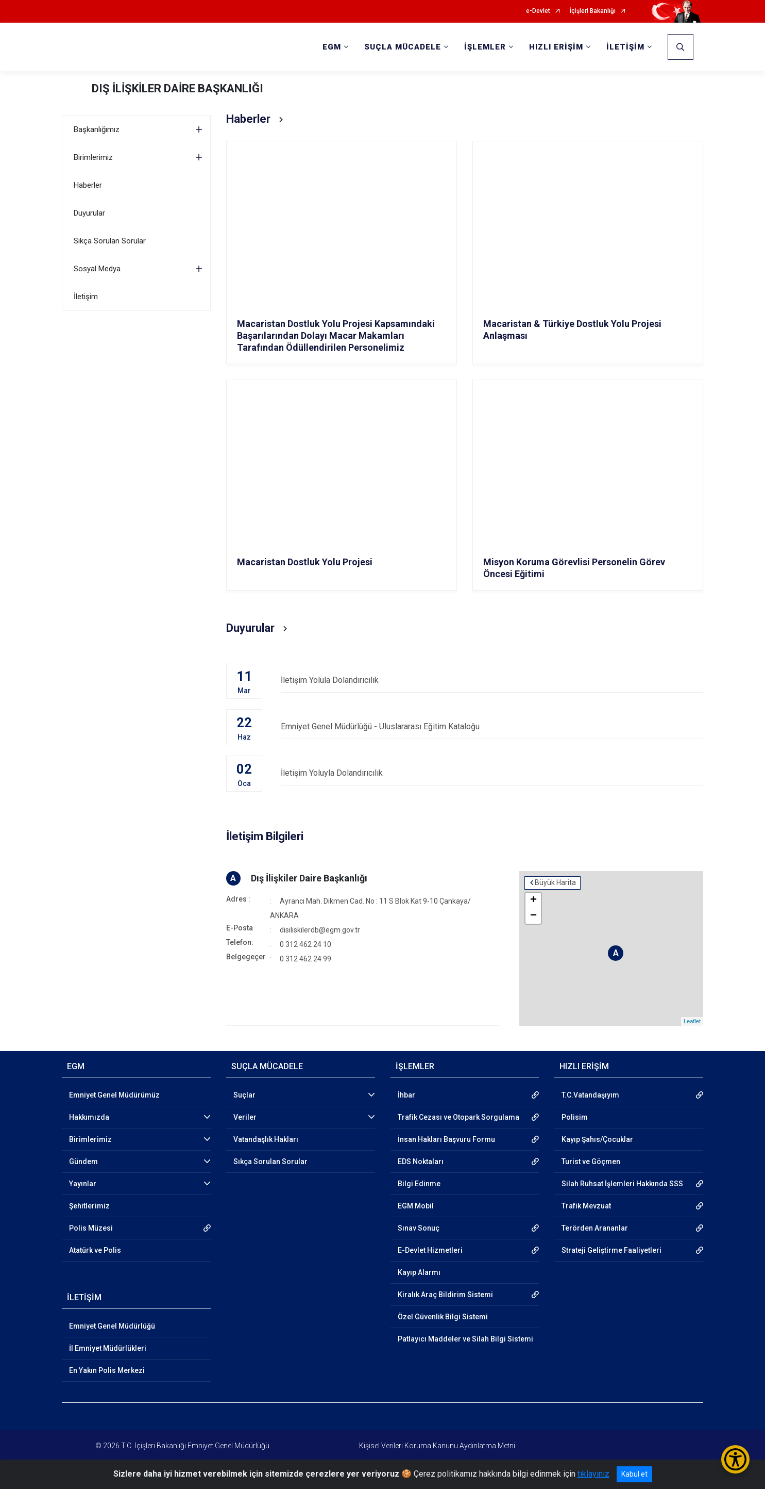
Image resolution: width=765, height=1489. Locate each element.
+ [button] (533, 900)
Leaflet (692, 1021)
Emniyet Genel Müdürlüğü (112, 1326)
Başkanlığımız (97, 129)
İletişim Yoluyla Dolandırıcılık (492, 773)
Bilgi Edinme (419, 1184)
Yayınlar (82, 1184)
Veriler (245, 1117)
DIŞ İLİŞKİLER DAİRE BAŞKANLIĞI (177, 88)
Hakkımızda (89, 1117)
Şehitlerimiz (89, 1206)
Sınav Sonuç (418, 1228)
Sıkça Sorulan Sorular (110, 241)
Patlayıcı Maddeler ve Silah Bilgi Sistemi (465, 1339)
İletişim (86, 296)
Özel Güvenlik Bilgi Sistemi (443, 1317)
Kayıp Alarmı (419, 1272)
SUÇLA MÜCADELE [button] (402, 47)
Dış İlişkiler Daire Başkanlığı (309, 878)
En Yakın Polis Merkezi (107, 1370)
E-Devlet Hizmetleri (430, 1250)
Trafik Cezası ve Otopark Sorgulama (458, 1117)
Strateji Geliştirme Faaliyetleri (611, 1250)
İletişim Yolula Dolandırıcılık (492, 680)
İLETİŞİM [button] (625, 47)
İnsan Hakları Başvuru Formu (446, 1139)
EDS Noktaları (421, 1161)
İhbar (406, 1095)
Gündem (83, 1161)
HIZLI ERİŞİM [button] (556, 47)
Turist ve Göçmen (591, 1161)
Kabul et (634, 1474)
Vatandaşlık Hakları (265, 1139)
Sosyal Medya (97, 268)
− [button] (533, 916)
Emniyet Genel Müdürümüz (114, 1095)
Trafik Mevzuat (586, 1206)
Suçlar (244, 1095)
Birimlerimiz (93, 157)
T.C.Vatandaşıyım (590, 1095)
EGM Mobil (416, 1206)
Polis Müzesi (91, 1228)
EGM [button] (331, 47)
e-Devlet (538, 11)
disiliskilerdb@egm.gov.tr (320, 930)
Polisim (575, 1117)
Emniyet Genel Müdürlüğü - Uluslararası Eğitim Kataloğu (492, 726)
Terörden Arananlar (595, 1228)
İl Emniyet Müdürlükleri (107, 1348)
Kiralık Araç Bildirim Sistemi (445, 1294)
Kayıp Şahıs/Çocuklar (597, 1139)
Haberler (88, 185)
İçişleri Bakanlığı (593, 11)
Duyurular (89, 213)
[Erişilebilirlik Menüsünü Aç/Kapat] (735, 1459)
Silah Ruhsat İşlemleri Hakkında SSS (622, 1184)
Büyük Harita (555, 882)
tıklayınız (593, 1474)
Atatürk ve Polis (95, 1250)
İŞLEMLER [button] (485, 47)
